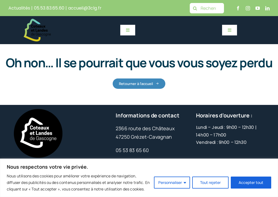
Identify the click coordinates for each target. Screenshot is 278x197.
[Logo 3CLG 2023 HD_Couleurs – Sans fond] (37, 21)
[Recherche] (194, 8)
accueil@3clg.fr (85, 8)
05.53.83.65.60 (49, 8)
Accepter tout (251, 182)
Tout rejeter (210, 182)
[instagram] (248, 8)
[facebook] (238, 8)
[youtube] (257, 8)
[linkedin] (267, 8)
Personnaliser (170, 182)
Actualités (19, 8)
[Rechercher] (206, 8)
